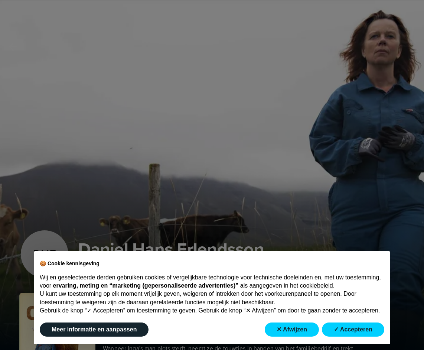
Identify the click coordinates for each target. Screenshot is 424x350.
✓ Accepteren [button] (353, 329)
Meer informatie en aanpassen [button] (94, 329)
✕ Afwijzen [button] (292, 329)
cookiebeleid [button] (316, 285)
